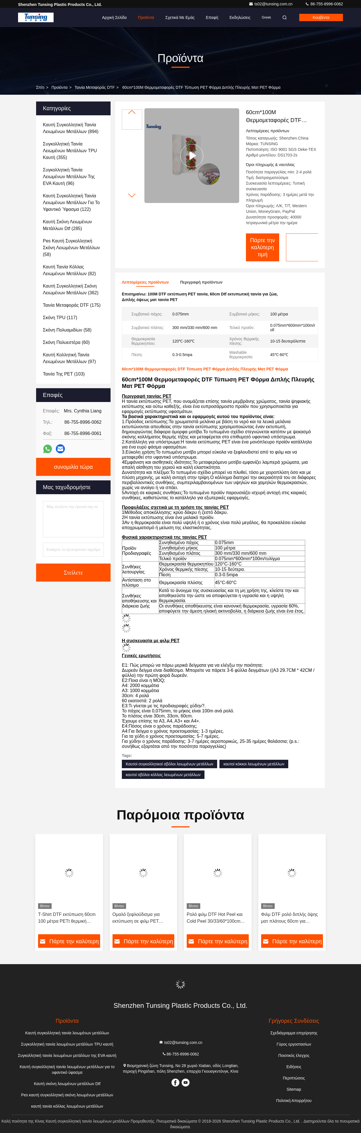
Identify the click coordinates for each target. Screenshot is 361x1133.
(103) (64, 374)
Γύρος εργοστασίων (294, 1044)
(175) (72, 305)
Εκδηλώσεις (240, 17)
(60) (66, 342)
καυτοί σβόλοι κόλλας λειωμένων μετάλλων (163, 774)
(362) (70, 289)
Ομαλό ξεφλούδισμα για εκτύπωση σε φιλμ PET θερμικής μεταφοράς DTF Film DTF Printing (143, 918)
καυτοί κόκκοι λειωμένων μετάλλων (253, 764)
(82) (69, 270)
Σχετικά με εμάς (180, 17)
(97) (69, 358)
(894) (70, 128)
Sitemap (294, 1089)
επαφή (212, 17)
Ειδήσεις (294, 1066)
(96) (69, 176)
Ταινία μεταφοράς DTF (94, 87)
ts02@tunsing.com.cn (271, 4)
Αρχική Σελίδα (114, 17)
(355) (70, 151)
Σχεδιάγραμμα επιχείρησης (293, 1033)
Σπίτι (40, 87)
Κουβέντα (321, 17)
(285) (67, 225)
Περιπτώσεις (294, 1078)
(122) (71, 202)
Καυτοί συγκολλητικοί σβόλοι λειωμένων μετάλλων (169, 764)
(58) (71, 247)
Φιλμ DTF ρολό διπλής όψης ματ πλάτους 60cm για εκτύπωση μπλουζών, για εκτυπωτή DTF (289, 918)
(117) (60, 317)
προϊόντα (59, 87)
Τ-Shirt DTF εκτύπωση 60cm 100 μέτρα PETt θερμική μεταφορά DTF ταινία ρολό (67, 918)
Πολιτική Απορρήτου (293, 1100)
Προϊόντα (146, 17)
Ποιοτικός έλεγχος (293, 1055)
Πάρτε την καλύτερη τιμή (262, 247)
